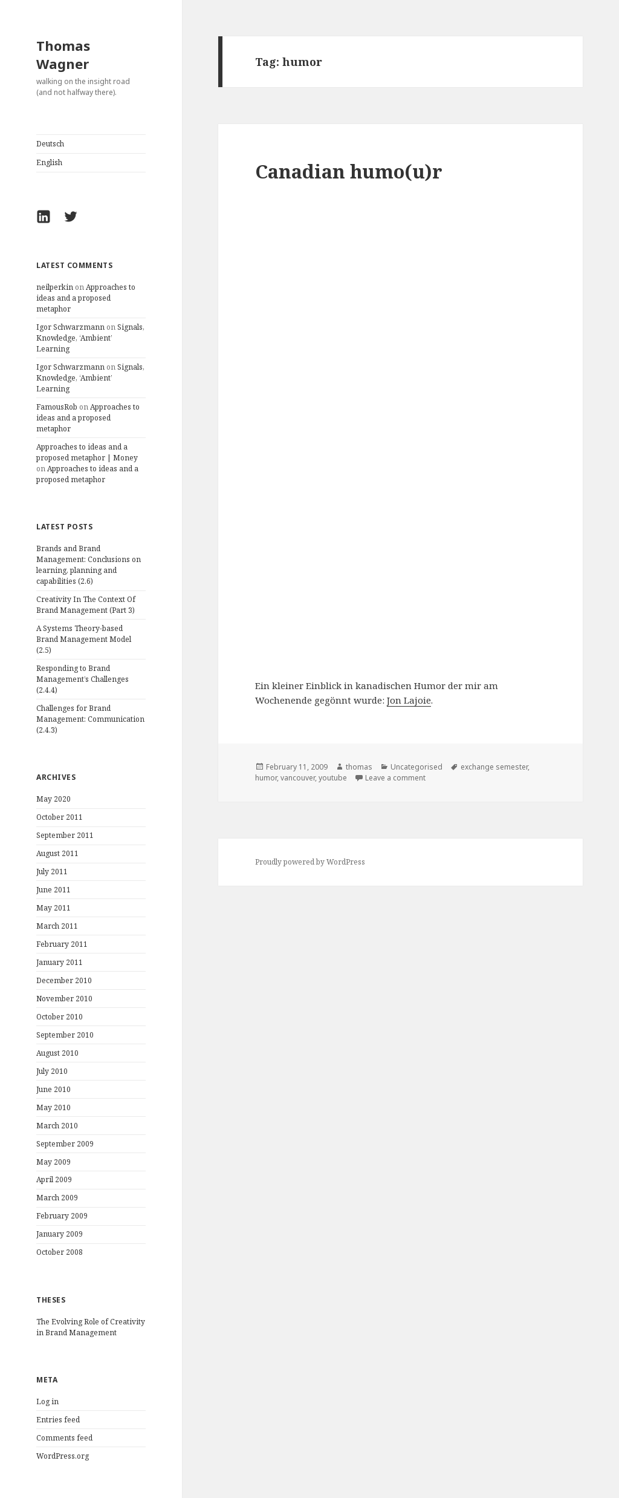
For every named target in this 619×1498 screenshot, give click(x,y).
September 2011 (65, 835)
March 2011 (57, 926)
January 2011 (59, 962)
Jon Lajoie (409, 700)
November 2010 (64, 998)
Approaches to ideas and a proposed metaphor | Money (87, 452)
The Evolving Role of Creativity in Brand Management (90, 1327)
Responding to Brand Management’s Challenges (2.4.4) (82, 679)
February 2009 (62, 1216)
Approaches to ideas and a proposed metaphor (85, 298)
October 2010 (59, 1017)
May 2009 (53, 1162)
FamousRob (56, 407)
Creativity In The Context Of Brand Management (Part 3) (85, 604)
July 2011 (52, 871)
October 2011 (59, 817)
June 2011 (53, 890)
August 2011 (57, 853)
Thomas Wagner (63, 54)
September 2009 (65, 1144)
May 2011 (53, 908)
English (49, 162)
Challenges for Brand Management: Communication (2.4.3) (90, 719)
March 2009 (57, 1197)
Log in (47, 1401)
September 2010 (65, 1035)
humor (266, 778)
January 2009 (59, 1234)
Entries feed (58, 1420)
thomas (359, 767)
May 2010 (53, 1107)
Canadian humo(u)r (348, 171)
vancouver (297, 778)
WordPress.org (62, 1456)
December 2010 (64, 980)
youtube (333, 778)
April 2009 (54, 1179)
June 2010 (53, 1089)
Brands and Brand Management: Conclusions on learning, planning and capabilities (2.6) (88, 564)
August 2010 (57, 1053)
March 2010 (57, 1125)
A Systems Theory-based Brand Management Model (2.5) (83, 639)
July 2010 (52, 1071)
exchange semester (494, 767)
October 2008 (59, 1252)
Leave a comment (395, 778)
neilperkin (54, 287)
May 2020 (53, 799)
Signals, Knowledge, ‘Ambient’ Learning (90, 338)
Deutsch (50, 144)
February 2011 (62, 944)
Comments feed (64, 1438)
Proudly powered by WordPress (310, 862)
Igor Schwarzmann (70, 327)
